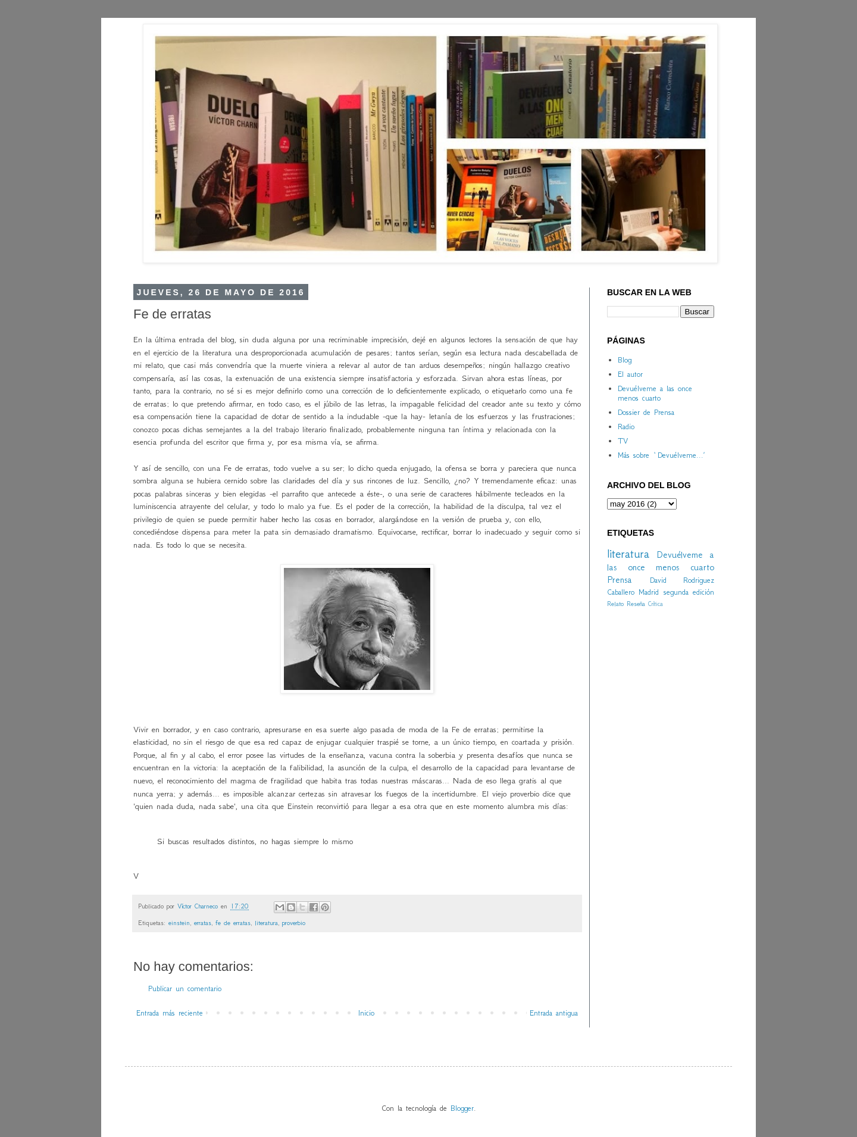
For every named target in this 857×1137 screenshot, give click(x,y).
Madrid (649, 592)
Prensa (619, 579)
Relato (615, 603)
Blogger (462, 1108)
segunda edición (689, 592)
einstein (179, 923)
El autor (630, 374)
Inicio (366, 1012)
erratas (202, 923)
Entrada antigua (554, 1012)
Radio (626, 426)
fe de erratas (233, 923)
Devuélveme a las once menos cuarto (655, 393)
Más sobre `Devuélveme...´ (661, 455)
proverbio (293, 923)
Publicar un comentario (184, 988)
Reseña (636, 603)
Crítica (655, 604)
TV (623, 440)
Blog (624, 359)
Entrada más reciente (169, 1012)
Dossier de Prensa (646, 412)
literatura (266, 923)
